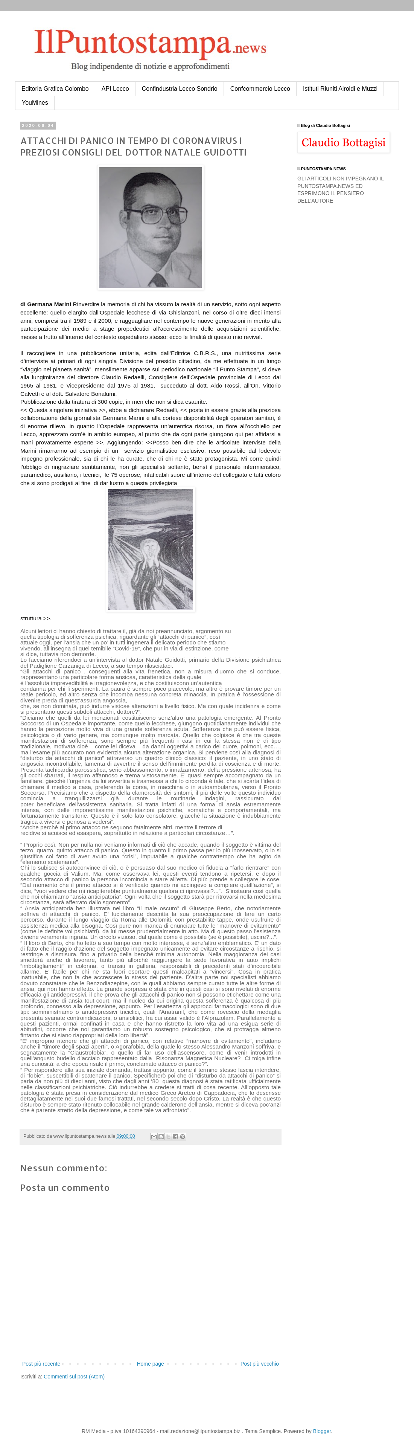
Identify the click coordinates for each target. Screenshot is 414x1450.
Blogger (322, 1431)
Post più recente (41, 1364)
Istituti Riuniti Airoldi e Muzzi (340, 88)
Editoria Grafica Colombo (55, 88)
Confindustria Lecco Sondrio (180, 88)
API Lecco (115, 88)
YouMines (35, 102)
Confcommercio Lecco (260, 88)
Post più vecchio (259, 1364)
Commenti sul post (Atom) (74, 1377)
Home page (150, 1364)
